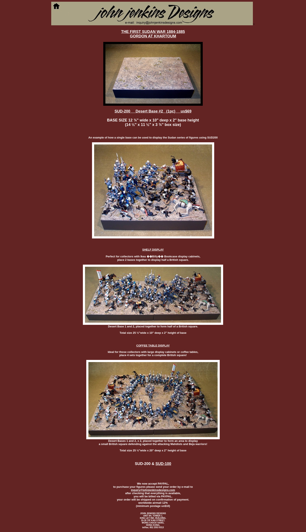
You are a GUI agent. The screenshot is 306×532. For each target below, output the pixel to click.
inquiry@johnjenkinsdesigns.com (153, 490)
